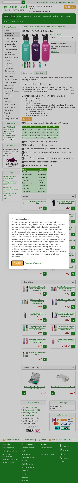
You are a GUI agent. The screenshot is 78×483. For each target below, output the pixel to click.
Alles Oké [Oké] (17, 263)
